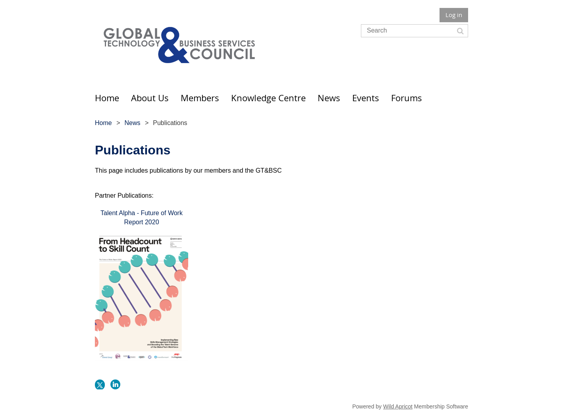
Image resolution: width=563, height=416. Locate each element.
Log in (453, 15)
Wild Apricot (398, 406)
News (132, 122)
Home (103, 122)
